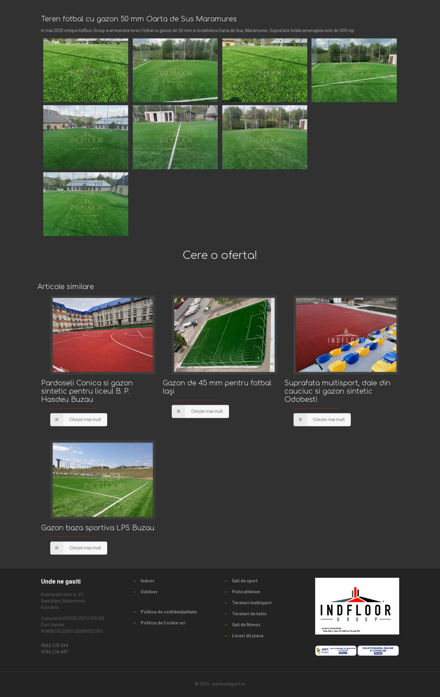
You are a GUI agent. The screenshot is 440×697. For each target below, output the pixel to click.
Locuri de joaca (247, 635)
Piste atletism (246, 591)
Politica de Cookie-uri (163, 622)
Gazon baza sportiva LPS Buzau (97, 528)
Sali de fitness (246, 624)
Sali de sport (245, 580)
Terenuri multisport (252, 602)
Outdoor (149, 591)
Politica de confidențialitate (169, 611)
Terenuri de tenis (249, 613)
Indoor (147, 580)
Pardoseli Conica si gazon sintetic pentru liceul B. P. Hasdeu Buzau (87, 391)
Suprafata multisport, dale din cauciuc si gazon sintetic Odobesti (337, 391)
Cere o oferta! (220, 255)
